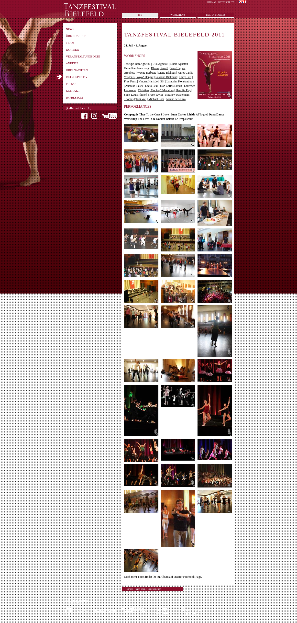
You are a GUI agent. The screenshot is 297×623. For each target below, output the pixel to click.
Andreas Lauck (134, 86)
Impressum (74, 97)
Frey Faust (130, 81)
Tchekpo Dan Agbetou (137, 64)
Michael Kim (156, 99)
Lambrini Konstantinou (180, 81)
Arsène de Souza (176, 99)
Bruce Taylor (155, 94)
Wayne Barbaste (146, 72)
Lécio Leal (151, 86)
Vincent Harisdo (148, 81)
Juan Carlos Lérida (171, 86)
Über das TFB (76, 36)
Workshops (178, 14)
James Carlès (185, 72)
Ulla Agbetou (160, 64)
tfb (140, 14)
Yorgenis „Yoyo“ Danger (139, 77)
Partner (72, 49)
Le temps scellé (172, 119)
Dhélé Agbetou (179, 64)
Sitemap (211, 2)
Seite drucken (154, 589)
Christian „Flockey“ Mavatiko (156, 90)
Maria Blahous (167, 72)
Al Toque (189, 114)
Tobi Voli (140, 99)
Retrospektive (77, 77)
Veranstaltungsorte (83, 56)
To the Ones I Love (146, 114)
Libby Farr (185, 77)
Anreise (72, 63)
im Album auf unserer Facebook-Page (179, 576)
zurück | (130, 589)
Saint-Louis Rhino (135, 94)
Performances (215, 14)
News (70, 29)
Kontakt (73, 90)
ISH (162, 81)
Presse (71, 84)
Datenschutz (226, 2)
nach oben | (140, 589)
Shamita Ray (183, 90)
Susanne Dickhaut (166, 77)
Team (70, 43)
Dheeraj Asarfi (159, 68)
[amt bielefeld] (78, 108)
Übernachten (77, 70)
